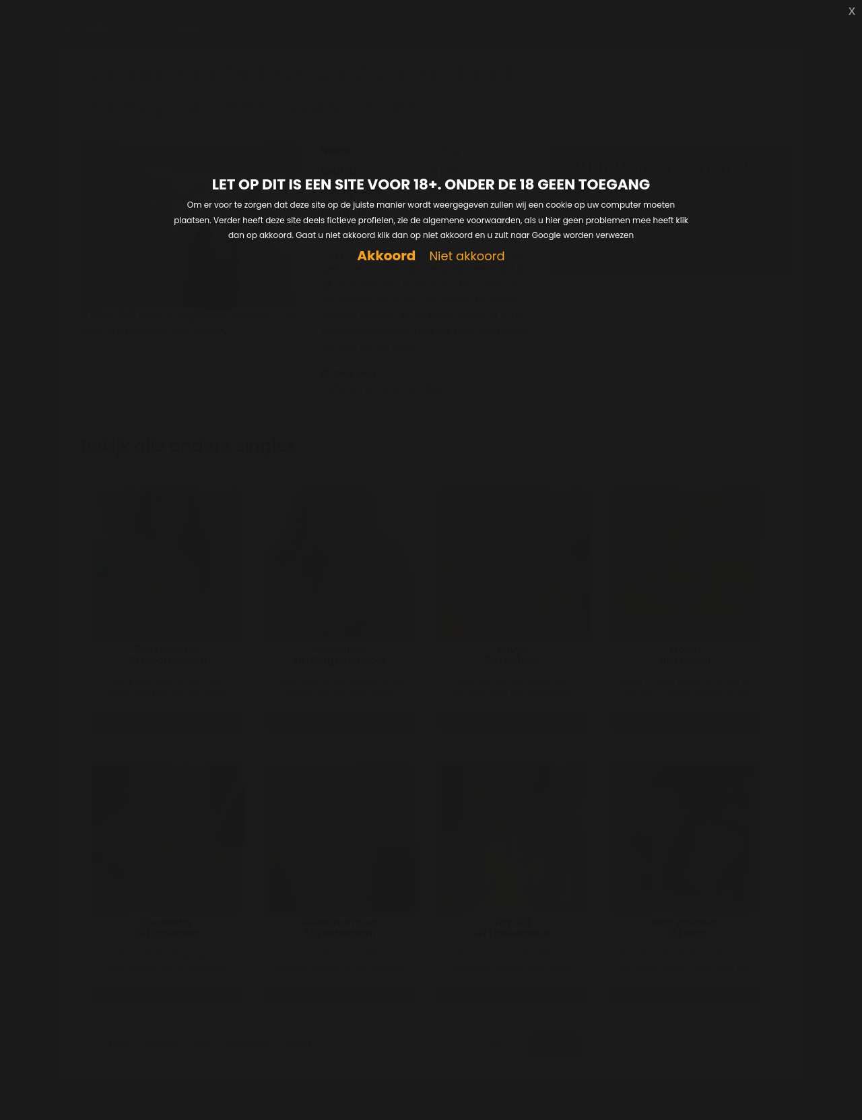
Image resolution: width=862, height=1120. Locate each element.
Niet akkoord (466, 256)
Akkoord (386, 256)
